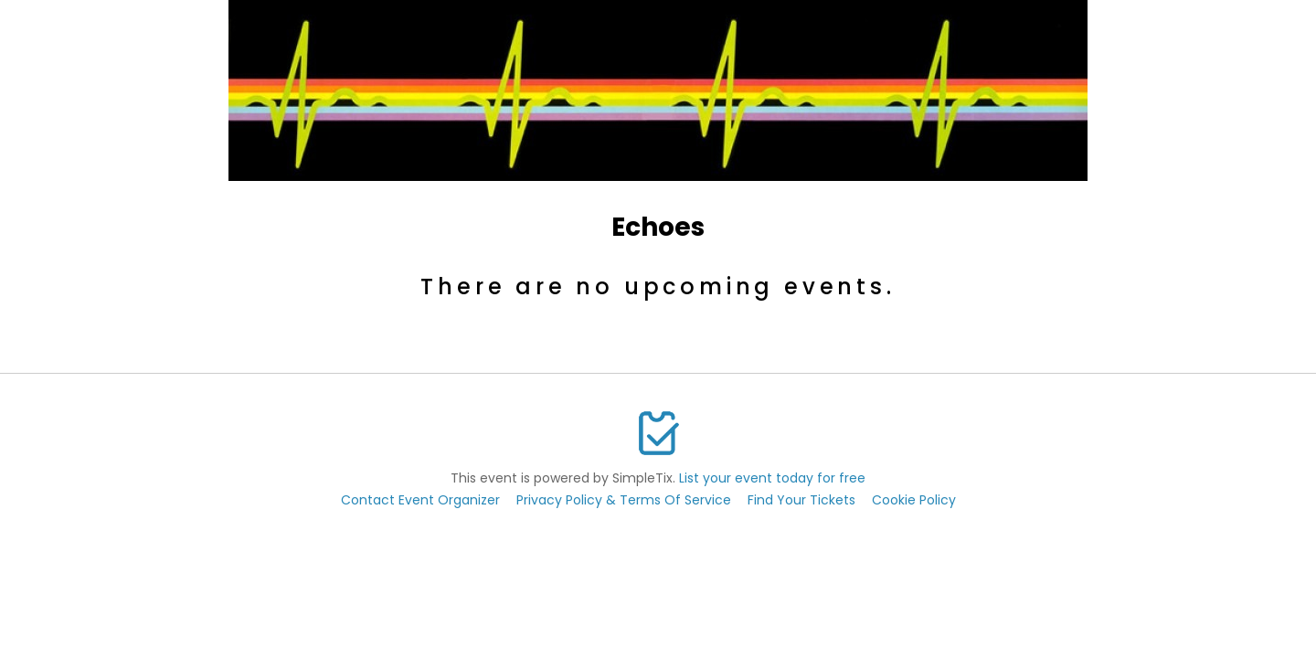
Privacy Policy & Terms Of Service (623, 500)
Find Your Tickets (801, 500)
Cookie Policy (914, 500)
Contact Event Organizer (420, 500)
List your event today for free (772, 478)
